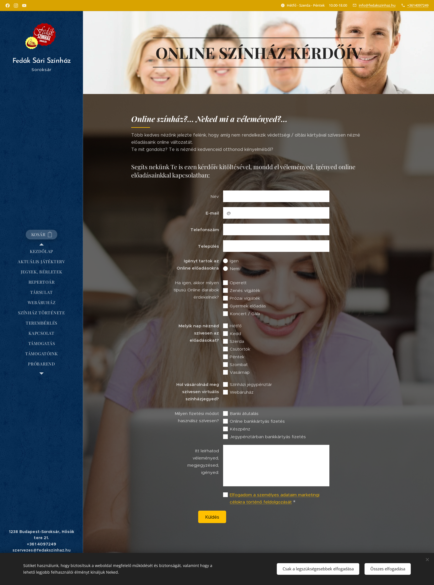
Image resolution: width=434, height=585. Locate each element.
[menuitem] (41, 251)
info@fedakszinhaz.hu (377, 5)
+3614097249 (417, 5)
